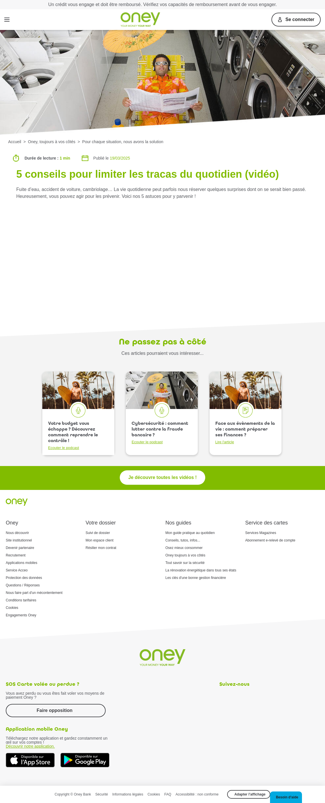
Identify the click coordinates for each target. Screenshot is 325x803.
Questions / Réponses (23, 585)
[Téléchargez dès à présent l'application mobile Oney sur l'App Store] (30, 760)
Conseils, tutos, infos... (183, 540)
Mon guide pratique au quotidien (190, 533)
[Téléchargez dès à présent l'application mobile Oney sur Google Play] (84, 760)
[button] (286, 797)
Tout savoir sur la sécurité (185, 563)
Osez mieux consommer (184, 548)
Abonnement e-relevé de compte (270, 540)
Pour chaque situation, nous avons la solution (123, 141)
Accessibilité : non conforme (197, 794)
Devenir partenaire (20, 548)
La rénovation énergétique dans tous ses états (201, 570)
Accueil (14, 141)
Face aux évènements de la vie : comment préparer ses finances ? (245, 432)
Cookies (12, 608)
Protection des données (24, 578)
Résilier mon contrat (100, 548)
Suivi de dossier (97, 533)
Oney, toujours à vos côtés (51, 141)
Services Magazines (260, 533)
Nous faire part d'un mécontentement (34, 593)
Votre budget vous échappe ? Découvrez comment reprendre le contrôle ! (73, 435)
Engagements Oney (21, 615)
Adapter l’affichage (249, 794)
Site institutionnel (19, 540)
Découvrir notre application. (30, 746)
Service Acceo (17, 570)
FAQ (167, 794)
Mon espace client (99, 540)
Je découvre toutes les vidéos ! (162, 477)
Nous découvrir (17, 533)
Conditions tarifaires (21, 600)
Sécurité (101, 794)
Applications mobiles (21, 563)
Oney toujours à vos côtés (186, 555)
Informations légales (127, 794)
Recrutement (16, 555)
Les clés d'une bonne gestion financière (196, 578)
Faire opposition (54, 710)
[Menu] (6, 19)
